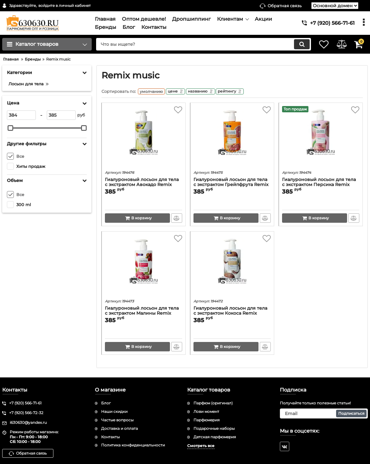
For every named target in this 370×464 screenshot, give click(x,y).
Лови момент (206, 411)
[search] (196, 44)
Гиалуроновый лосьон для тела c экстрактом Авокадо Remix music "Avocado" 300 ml (142, 187)
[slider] (10, 128)
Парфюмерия (206, 420)
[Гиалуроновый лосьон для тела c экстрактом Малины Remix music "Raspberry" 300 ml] (143, 267)
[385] (61, 115)
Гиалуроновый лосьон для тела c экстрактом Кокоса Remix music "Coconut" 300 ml (230, 315)
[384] (21, 115)
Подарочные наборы (214, 428)
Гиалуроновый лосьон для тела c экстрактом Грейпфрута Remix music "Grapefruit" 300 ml (231, 187)
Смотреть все (201, 446)
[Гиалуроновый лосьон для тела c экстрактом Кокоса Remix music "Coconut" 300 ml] (232, 267)
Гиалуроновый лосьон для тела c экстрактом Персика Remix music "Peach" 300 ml (319, 187)
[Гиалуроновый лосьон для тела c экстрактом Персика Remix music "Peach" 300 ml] (320, 139)
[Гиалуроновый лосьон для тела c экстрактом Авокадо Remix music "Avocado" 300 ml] (143, 139)
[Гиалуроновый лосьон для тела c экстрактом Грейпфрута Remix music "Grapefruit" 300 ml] (232, 139)
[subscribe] (324, 413)
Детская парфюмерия (214, 437)
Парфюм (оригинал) (213, 403)
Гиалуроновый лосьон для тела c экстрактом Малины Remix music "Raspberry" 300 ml (142, 315)
